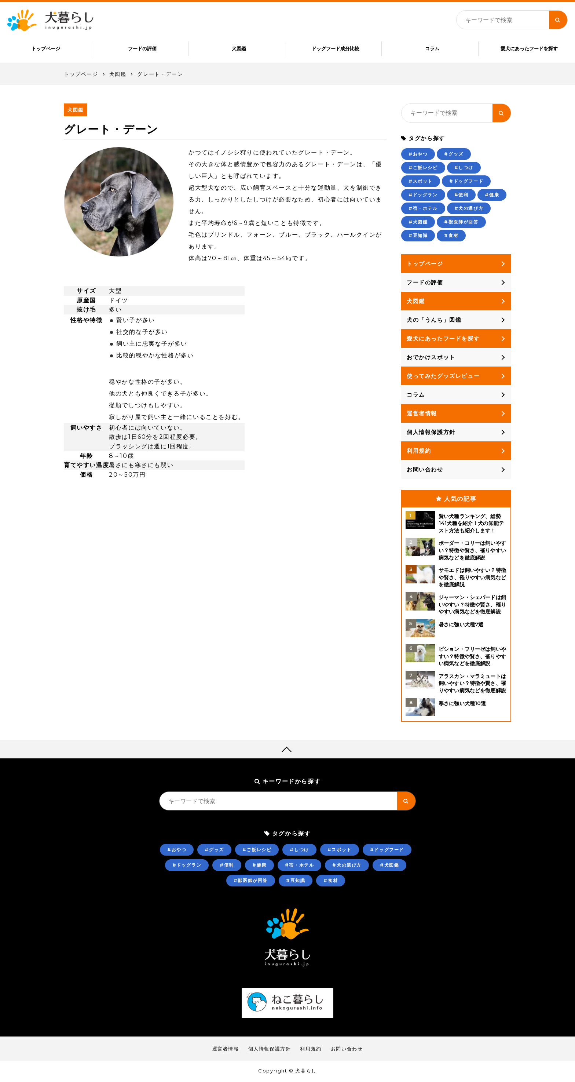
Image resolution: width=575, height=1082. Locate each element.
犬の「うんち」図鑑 (434, 320)
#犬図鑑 (418, 222)
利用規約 (419, 451)
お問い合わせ (425, 470)
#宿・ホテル (423, 209)
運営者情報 (422, 414)
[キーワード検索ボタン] (558, 20)
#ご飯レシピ (423, 168)
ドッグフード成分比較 (335, 48)
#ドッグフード (466, 182)
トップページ (46, 48)
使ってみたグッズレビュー (443, 376)
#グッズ (453, 154)
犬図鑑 (239, 48)
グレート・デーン (160, 75)
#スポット (421, 182)
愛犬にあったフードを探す (529, 48)
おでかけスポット (431, 357)
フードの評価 (142, 48)
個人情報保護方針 (431, 432)
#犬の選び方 (469, 209)
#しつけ (463, 168)
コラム (432, 48)
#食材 (451, 236)
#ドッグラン (423, 195)
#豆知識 (418, 236)
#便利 (461, 195)
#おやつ (418, 154)
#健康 (492, 195)
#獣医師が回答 (461, 222)
